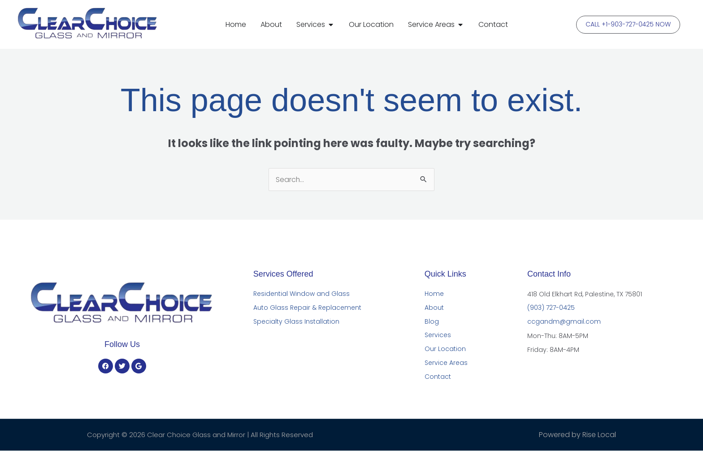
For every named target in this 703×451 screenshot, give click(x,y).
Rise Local (599, 435)
